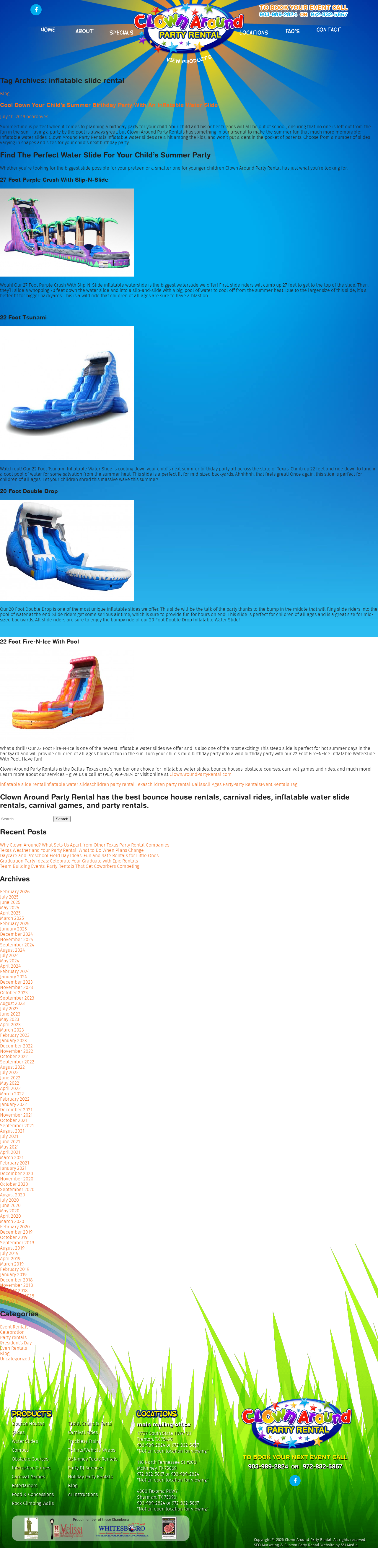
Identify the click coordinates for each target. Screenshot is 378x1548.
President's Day (16, 1342)
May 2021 (9, 1146)
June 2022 (10, 1077)
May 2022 (9, 1083)
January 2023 (13, 1040)
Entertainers (24, 1485)
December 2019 (16, 1232)
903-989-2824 (278, 14)
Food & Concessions (33, 1494)
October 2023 (14, 992)
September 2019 (17, 1242)
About (85, 30)
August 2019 (12, 1248)
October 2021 (13, 1120)
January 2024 (13, 976)
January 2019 (13, 1274)
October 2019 (13, 1237)
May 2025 (9, 907)
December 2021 (16, 1109)
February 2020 (15, 1226)
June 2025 (10, 902)
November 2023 (16, 987)
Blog (4, 93)
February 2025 (15, 923)
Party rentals (13, 1337)
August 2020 (12, 1194)
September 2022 (17, 1061)
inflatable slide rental (22, 784)
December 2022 (16, 1045)
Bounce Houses (28, 1423)
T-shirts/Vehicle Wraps (91, 1450)
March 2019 (12, 1264)
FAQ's (293, 30)
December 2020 (16, 1173)
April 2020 (10, 1216)
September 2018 (17, 1295)
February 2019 (14, 1269)
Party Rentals (247, 784)
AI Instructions (83, 1494)
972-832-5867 (329, 14)
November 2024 (16, 939)
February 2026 (15, 891)
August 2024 (12, 950)
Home (48, 29)
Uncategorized (15, 1358)
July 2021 (9, 1136)
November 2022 (16, 1051)
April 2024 (10, 966)
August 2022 (12, 1067)
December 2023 (16, 982)
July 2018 (9, 1301)
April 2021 (10, 1152)
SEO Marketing (266, 1545)
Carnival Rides (83, 1432)
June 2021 (10, 1141)
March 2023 (12, 1029)
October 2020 (14, 1184)
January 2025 (13, 928)
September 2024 (17, 944)
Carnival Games (28, 1476)
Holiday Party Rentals (90, 1476)
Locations (253, 32)
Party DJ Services (85, 1467)
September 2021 (17, 1125)
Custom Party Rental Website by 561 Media (321, 1545)
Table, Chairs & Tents (89, 1423)
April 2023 (10, 1024)
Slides (18, 1432)
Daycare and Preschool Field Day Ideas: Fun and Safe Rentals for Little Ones (79, 855)
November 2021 (16, 1115)
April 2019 (10, 1258)
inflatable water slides (68, 784)
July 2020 (9, 1200)
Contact (329, 29)
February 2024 (15, 971)
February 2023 (15, 1035)
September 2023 (17, 998)
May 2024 (9, 960)
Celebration (12, 1332)
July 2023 (9, 1008)
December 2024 (16, 934)
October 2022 (14, 1056)
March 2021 (12, 1157)
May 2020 (9, 1210)
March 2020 (12, 1221)
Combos (20, 1450)
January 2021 (13, 1168)
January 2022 (13, 1104)
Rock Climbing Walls (33, 1503)
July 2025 (9, 897)
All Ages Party (219, 784)
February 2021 (14, 1162)
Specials (121, 32)
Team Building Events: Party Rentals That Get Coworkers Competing (69, 866)
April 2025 (10, 912)
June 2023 (10, 1014)
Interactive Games (31, 1467)
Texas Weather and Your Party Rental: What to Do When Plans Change (72, 850)
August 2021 (12, 1131)
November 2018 (16, 1285)
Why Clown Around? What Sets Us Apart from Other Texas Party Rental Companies (84, 845)
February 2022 (15, 1099)
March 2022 (12, 1093)
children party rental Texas (119, 784)
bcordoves (37, 116)
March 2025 (12, 918)
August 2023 (12, 1003)
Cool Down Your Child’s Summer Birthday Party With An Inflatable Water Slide (109, 105)
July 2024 (9, 955)
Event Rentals (14, 1326)
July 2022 (9, 1072)
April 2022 (10, 1088)
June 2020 (10, 1205)
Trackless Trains (84, 1441)
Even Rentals (13, 1348)
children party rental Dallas (176, 784)
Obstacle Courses (30, 1459)
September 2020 (17, 1189)
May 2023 (9, 1019)
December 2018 (16, 1279)
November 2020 (16, 1178)
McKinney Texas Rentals (92, 1459)
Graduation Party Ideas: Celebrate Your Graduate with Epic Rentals (69, 860)
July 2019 (9, 1253)
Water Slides (25, 1441)
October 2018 (14, 1290)
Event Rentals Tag (279, 784)
